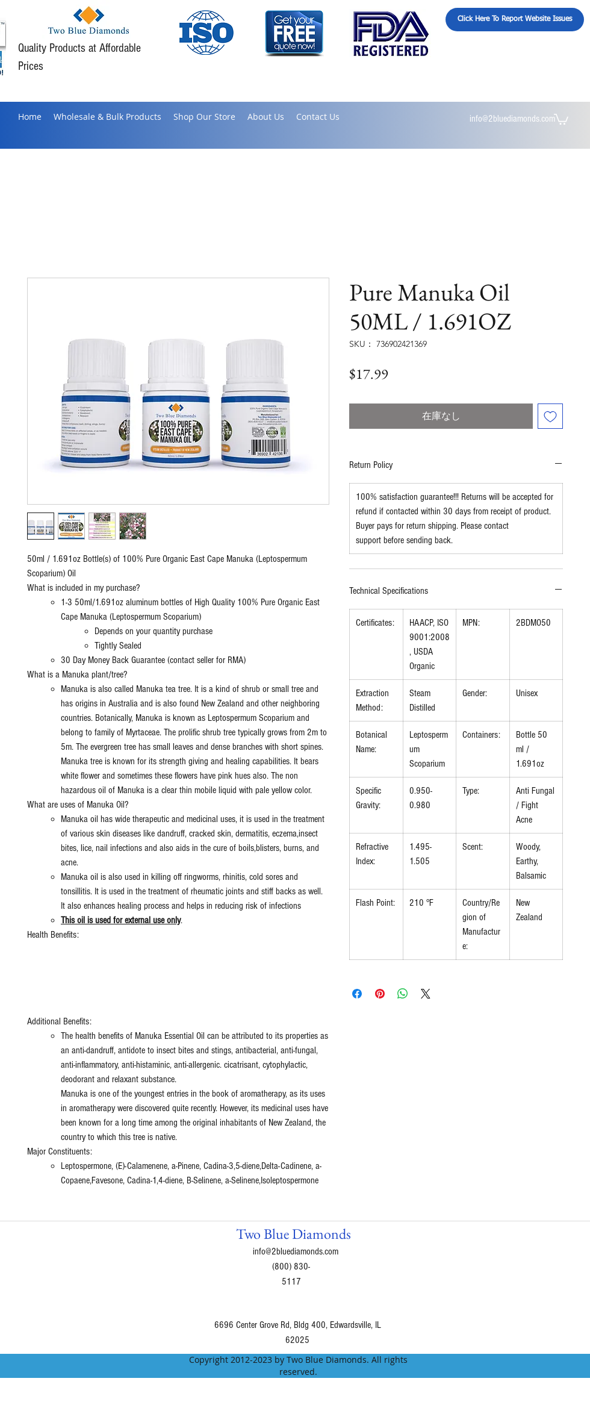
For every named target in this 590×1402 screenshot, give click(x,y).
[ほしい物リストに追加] (550, 416)
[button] (561, 119)
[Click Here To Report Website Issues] (515, 19)
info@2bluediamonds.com (512, 118)
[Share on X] (425, 993)
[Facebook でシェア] (357, 993)
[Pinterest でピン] (380, 993)
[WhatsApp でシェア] (403, 993)
